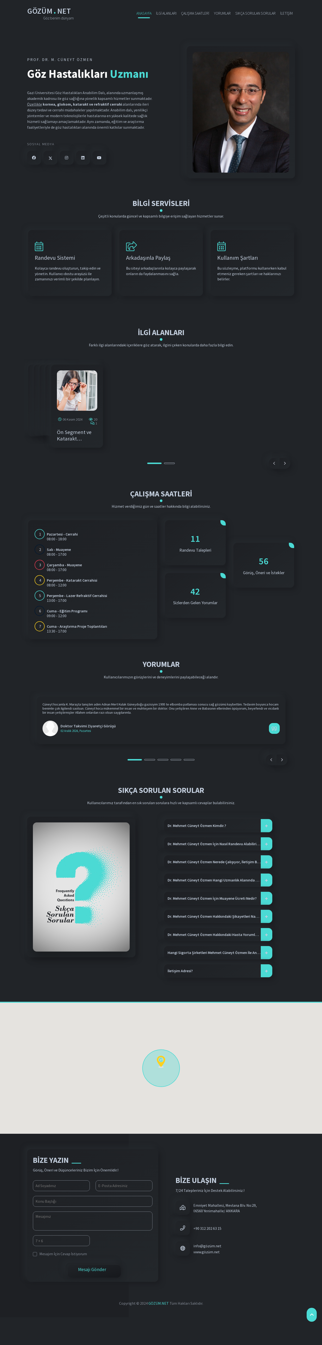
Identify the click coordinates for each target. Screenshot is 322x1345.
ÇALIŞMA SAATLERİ (195, 13)
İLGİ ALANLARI (166, 13)
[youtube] (99, 158)
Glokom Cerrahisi (145, 460)
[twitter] (50, 158)
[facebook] (34, 158)
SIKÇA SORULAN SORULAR (255, 13)
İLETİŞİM (286, 13)
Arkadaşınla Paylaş (148, 259)
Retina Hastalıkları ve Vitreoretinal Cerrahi (58, 463)
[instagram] (67, 158)
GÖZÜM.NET (159, 1331)
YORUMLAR (222, 13)
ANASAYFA (144, 13)
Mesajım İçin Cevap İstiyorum (60, 1281)
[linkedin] (83, 158)
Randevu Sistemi (55, 259)
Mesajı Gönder (92, 1297)
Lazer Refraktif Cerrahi (242, 460)
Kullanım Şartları (237, 259)
